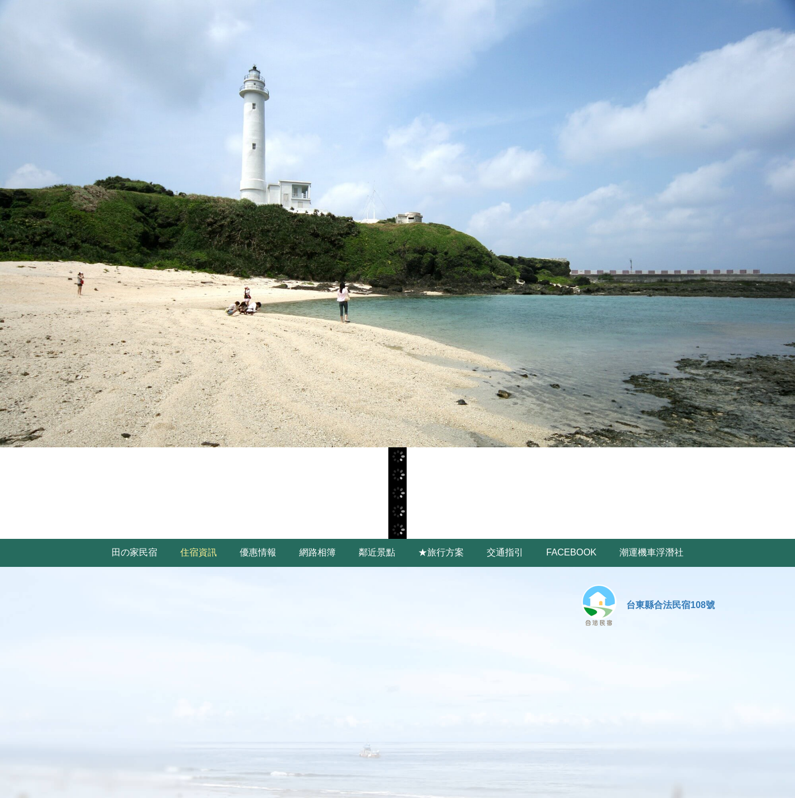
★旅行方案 (441, 552)
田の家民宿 (134, 552)
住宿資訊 (198, 552)
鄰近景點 (377, 552)
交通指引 (505, 552)
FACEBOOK (571, 552)
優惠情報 (258, 552)
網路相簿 (317, 552)
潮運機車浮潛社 (651, 552)
